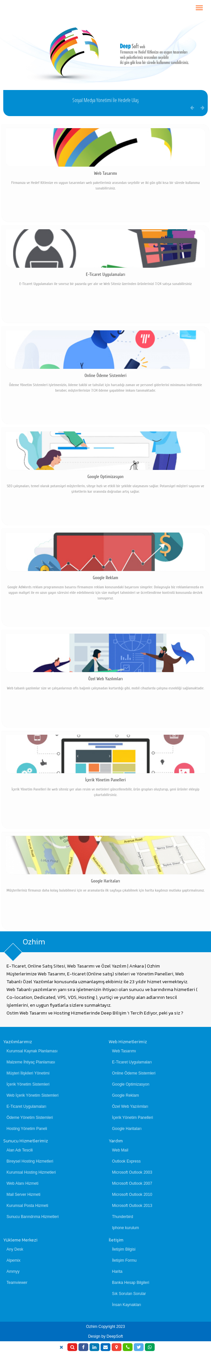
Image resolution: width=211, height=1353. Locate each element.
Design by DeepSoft (105, 1336)
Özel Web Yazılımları (130, 1106)
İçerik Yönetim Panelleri (132, 1117)
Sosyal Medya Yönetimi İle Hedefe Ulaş (105, 100)
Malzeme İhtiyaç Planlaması (31, 1062)
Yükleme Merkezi (20, 1240)
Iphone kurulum (125, 1227)
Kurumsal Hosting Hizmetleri (31, 1172)
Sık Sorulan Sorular (129, 1293)
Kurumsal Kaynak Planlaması (32, 1051)
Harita (117, 1271)
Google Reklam (125, 1095)
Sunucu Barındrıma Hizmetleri (33, 1216)
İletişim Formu (124, 1260)
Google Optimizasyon (130, 1084)
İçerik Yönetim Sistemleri (28, 1084)
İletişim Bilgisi (123, 1249)
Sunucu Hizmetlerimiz (25, 1140)
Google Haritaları (127, 1128)
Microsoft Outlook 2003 (132, 1172)
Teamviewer (17, 1282)
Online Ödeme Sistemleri (133, 1073)
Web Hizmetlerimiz (128, 1041)
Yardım (116, 1140)
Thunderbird (122, 1216)
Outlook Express (126, 1161)
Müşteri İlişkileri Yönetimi (28, 1073)
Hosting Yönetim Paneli (27, 1128)
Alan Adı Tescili (20, 1150)
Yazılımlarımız (17, 1041)
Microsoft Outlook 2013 (132, 1205)
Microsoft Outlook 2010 (132, 1194)
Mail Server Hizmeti (23, 1194)
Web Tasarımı (124, 1051)
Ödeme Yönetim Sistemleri (30, 1117)
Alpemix (14, 1260)
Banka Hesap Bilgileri (130, 1282)
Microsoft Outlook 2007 (132, 1183)
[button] (202, 107)
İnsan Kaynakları (126, 1304)
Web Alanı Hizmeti (22, 1183)
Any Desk (15, 1249)
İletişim (116, 1240)
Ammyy (13, 1271)
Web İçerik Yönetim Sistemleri (33, 1095)
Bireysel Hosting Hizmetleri (30, 1161)
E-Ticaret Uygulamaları (26, 1106)
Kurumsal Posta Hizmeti (27, 1205)
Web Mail (120, 1150)
